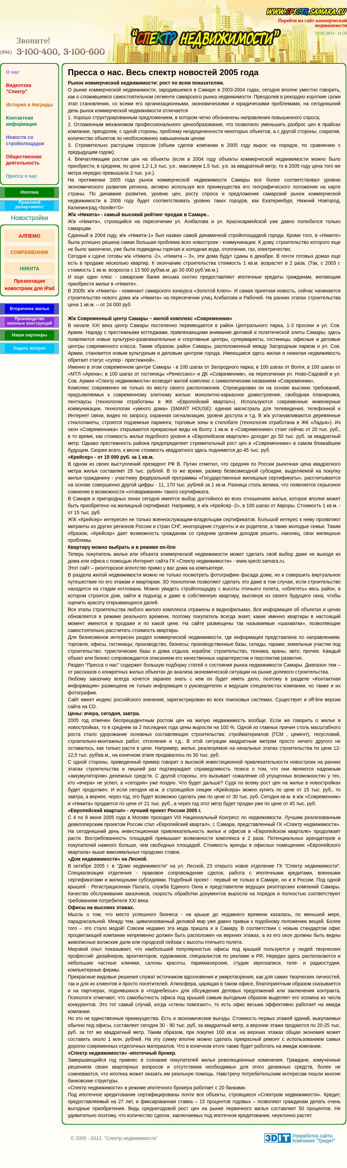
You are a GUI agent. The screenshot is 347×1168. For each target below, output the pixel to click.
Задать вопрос (29, 348)
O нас (12, 72)
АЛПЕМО (29, 236)
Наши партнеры (29, 334)
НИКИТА (30, 268)
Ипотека (29, 192)
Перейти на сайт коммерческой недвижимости (312, 23)
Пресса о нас (21, 176)
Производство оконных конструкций (29, 321)
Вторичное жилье (29, 308)
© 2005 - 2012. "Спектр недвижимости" (114, 1138)
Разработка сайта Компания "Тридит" (314, 1138)
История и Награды (29, 104)
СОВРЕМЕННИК (29, 252)
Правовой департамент (29, 204)
